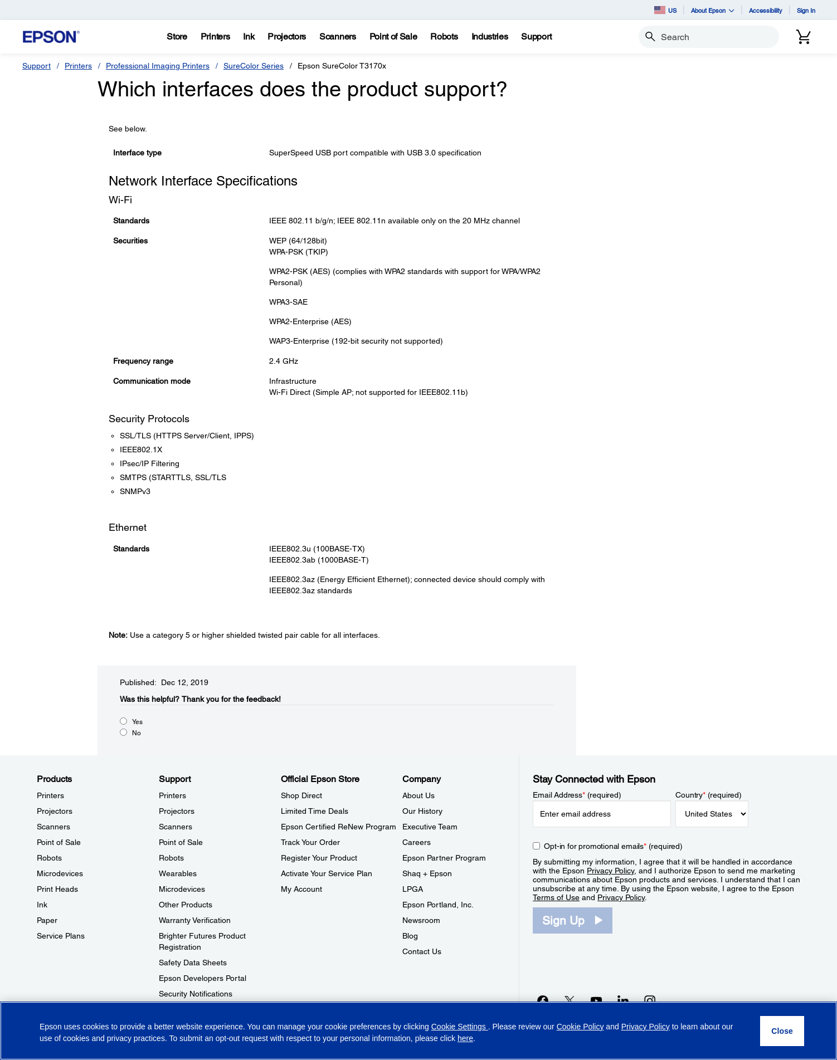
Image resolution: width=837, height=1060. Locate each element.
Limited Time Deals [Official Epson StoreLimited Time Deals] (314, 811)
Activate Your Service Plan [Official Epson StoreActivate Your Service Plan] (326, 873)
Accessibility (765, 10)
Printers (78, 65)
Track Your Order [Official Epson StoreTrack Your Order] (310, 842)
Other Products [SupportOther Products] (185, 904)
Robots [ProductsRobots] (49, 857)
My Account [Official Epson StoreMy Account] (301, 889)
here (465, 1038)
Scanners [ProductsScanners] (53, 826)
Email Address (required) (577, 794)
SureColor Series (253, 65)
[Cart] (803, 37)
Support (36, 65)
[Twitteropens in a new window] (569, 1000)
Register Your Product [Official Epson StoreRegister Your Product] (319, 857)
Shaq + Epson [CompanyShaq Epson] (427, 873)
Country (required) (708, 794)
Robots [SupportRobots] (171, 857)
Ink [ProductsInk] (42, 904)
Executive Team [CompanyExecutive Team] (430, 826)
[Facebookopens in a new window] (543, 1000)
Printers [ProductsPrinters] (50, 795)
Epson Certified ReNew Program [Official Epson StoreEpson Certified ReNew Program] (338, 826)
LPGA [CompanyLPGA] (412, 889)
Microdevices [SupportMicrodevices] (182, 889)
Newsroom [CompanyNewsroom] (421, 920)
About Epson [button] (712, 10)
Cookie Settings (459, 1026)
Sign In (806, 10)
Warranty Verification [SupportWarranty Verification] (195, 920)
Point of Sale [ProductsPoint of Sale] (59, 842)
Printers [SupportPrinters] (172, 795)
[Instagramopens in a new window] (650, 1000)
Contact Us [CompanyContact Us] (421, 951)
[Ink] (249, 36)
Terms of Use (556, 897)
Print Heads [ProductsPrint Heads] (57, 889)
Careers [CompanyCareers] (416, 842)
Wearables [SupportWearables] (178, 873)
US (665, 10)
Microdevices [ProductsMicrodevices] (60, 873)
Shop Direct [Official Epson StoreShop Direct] (301, 795)
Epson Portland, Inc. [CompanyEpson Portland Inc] (438, 904)
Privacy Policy (610, 870)
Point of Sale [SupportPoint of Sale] (181, 842)
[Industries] (490, 36)
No (136, 733)
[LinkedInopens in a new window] (623, 1000)
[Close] (782, 1031)
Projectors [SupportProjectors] (176, 811)
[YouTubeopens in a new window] (596, 1000)
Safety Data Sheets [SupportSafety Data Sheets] (193, 962)
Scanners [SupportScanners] (175, 826)
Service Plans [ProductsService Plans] (61, 935)
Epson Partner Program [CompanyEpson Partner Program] (444, 857)
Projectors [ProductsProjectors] (54, 811)
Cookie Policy (580, 1026)
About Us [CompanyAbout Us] (418, 795)
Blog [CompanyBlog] (410, 935)
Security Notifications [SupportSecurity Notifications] (195, 993)
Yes (137, 722)
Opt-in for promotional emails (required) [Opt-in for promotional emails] (613, 846)
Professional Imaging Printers (158, 65)
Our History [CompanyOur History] (422, 811)
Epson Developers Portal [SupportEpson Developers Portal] (202, 978)
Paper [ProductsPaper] (47, 920)
